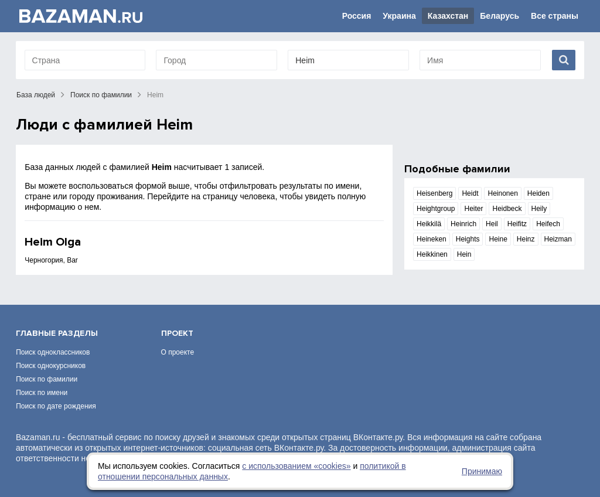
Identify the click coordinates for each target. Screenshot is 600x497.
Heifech (548, 224)
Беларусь (499, 16)
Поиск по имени (41, 393)
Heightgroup (436, 209)
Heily (539, 209)
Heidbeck (506, 209)
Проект (177, 333)
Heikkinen (432, 254)
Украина (399, 16)
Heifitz (517, 224)
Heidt (470, 193)
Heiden (538, 193)
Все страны (554, 16)
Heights (468, 239)
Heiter (473, 209)
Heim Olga (53, 242)
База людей (35, 95)
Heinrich (463, 224)
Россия (356, 16)
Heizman (558, 239)
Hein (464, 254)
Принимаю (482, 471)
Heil (492, 224)
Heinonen (502, 193)
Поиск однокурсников (51, 366)
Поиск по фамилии (101, 95)
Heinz (526, 239)
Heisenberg (434, 193)
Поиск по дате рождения (56, 406)
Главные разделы (57, 333)
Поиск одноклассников (53, 352)
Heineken (431, 239)
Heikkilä (429, 224)
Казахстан (448, 16)
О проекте (178, 352)
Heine (498, 239)
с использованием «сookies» (296, 466)
